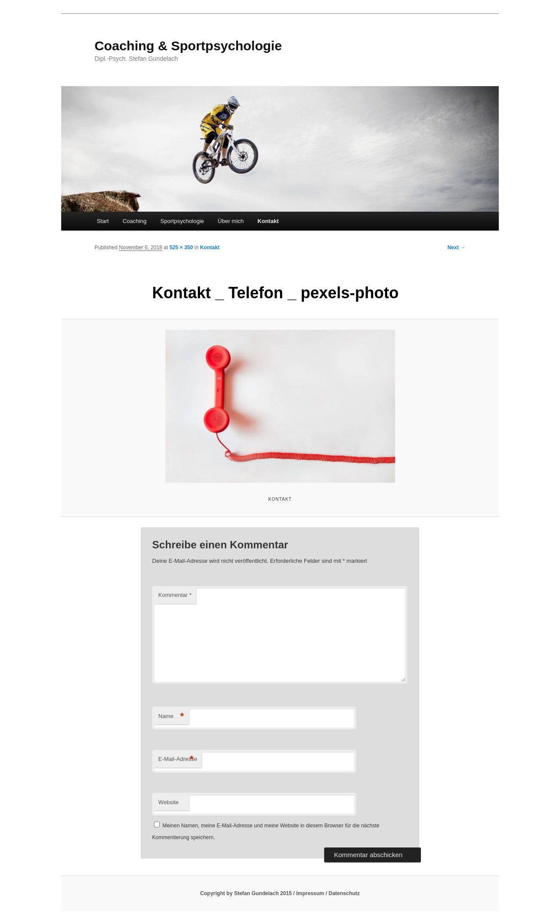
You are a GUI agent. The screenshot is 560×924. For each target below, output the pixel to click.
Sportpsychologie (182, 221)
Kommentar (175, 595)
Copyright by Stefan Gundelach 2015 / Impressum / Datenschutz (280, 893)
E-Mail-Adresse (177, 759)
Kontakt (268, 221)
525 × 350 (181, 247)
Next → (457, 247)
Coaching (134, 221)
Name (171, 716)
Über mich (231, 221)
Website (168, 802)
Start (102, 221)
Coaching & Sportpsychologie (188, 45)
